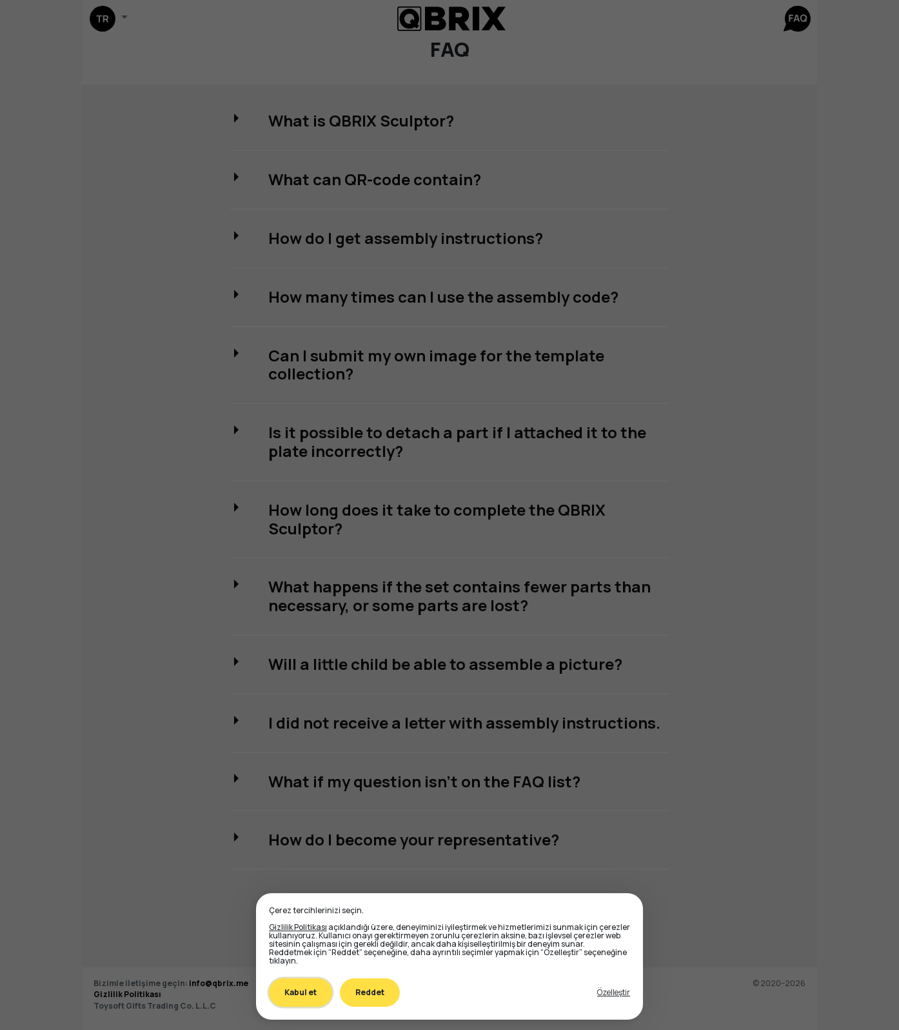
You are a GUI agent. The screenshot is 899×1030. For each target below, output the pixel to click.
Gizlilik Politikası (298, 927)
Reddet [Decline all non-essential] (369, 992)
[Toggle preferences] (613, 992)
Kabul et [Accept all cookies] (300, 992)
